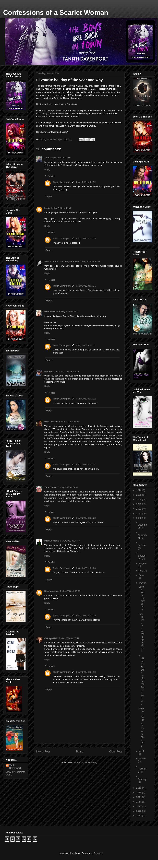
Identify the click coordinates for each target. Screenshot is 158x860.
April (141, 751)
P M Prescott (51, 371)
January (142, 779)
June (141, 575)
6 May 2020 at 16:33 (70, 540)
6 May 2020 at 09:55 (69, 371)
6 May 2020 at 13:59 (68, 487)
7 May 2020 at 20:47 (69, 638)
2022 (139, 508)
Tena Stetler (50, 487)
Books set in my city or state (141, 598)
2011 (139, 815)
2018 (139, 792)
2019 (139, 787)
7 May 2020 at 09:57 (70, 591)
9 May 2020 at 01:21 (86, 286)
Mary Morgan (51, 311)
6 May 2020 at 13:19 (69, 421)
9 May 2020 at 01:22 (86, 398)
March (142, 758)
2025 (139, 494)
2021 (139, 513)
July (141, 570)
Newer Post (43, 751)
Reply (47, 169)
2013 (139, 806)
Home (79, 751)
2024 (139, 499)
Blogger (97, 853)
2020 (139, 518)
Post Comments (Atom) (85, 762)
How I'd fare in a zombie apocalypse (141, 632)
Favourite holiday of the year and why (141, 727)
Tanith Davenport (62, 182)
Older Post (115, 751)
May (141, 582)
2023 (139, 504)
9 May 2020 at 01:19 (86, 182)
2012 (139, 811)
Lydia (47, 208)
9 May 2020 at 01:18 (86, 672)
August (143, 563)
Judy (47, 157)
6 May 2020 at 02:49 (61, 157)
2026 (139, 490)
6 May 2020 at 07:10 (69, 311)
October (142, 545)
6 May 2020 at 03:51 (61, 208)
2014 (139, 801)
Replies (51, 176)
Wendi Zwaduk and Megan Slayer (61, 261)
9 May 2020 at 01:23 (86, 568)
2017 (139, 797)
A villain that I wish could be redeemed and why (141, 679)
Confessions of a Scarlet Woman (55, 12)
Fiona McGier (51, 421)
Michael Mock (51, 540)
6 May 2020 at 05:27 (90, 261)
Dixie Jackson (51, 591)
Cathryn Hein (51, 638)
